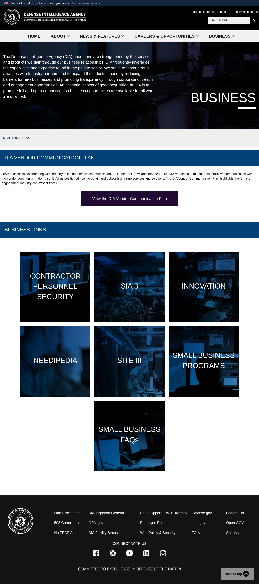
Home (34, 36)
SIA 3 (129, 286)
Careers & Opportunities (166, 36)
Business (222, 36)
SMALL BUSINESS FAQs (130, 434)
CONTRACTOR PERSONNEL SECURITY (55, 286)
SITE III (129, 360)
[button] (86, 3)
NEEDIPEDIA (55, 360)
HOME (6, 138)
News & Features (102, 36)
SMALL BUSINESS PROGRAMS (204, 360)
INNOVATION (204, 286)
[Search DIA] (230, 20)
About (60, 36)
